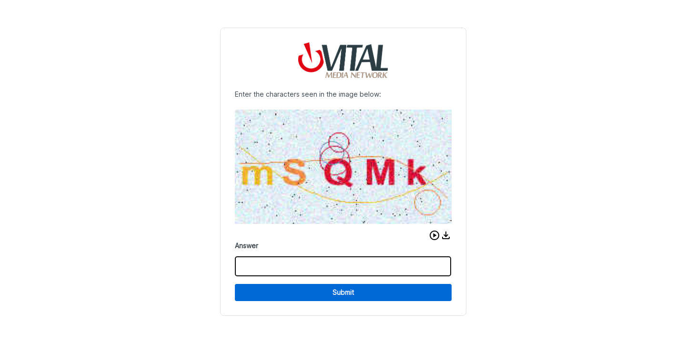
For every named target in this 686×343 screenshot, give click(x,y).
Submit (343, 292)
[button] (434, 235)
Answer (246, 246)
